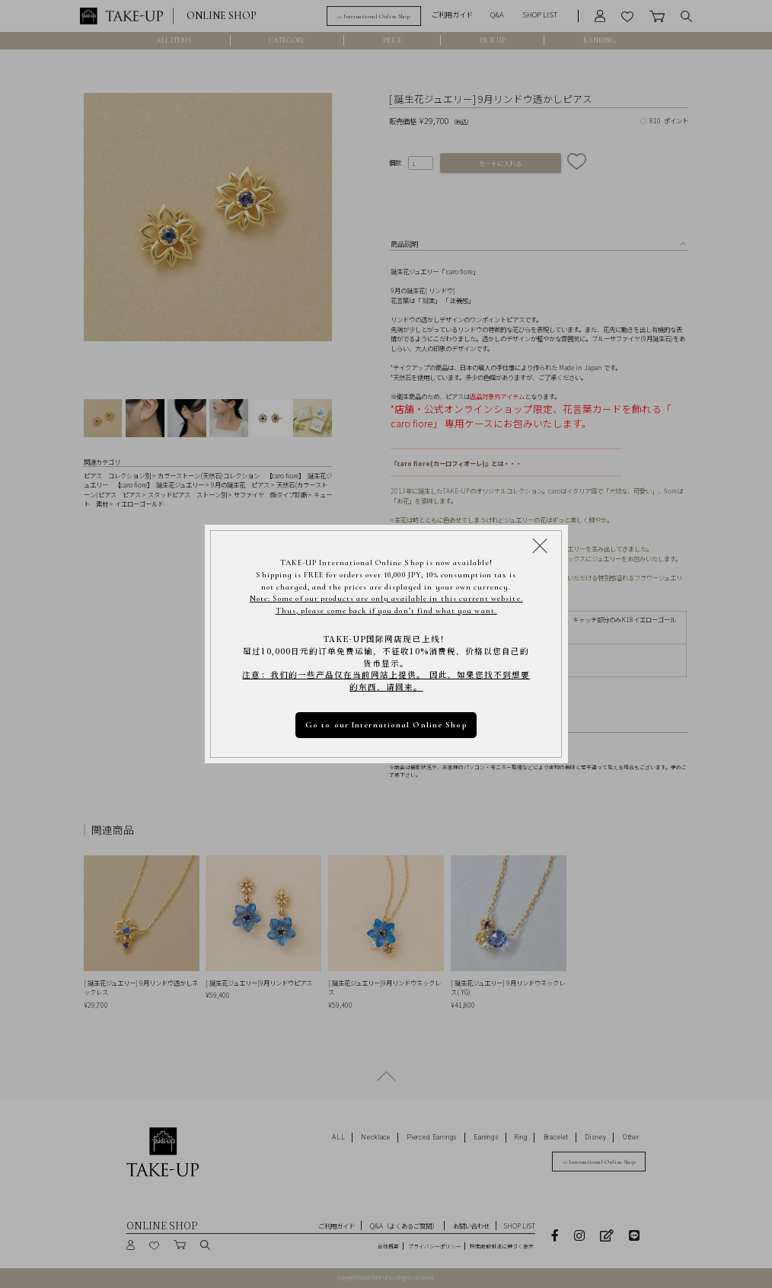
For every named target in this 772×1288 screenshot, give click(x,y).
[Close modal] (539, 545)
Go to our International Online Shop (386, 725)
